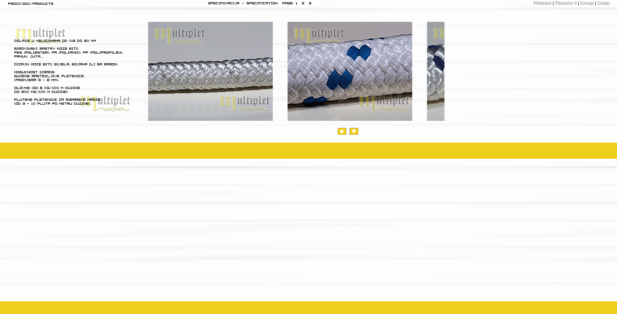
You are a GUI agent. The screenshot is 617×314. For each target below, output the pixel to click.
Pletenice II (565, 3)
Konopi (587, 3)
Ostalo (603, 3)
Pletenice (543, 3)
